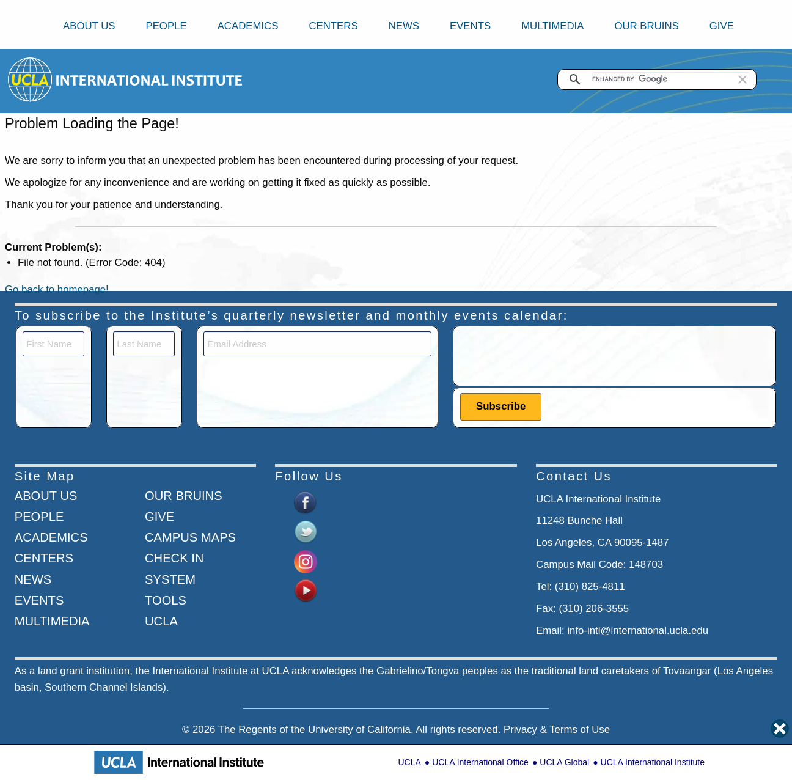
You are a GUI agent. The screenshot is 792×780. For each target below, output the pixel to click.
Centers (333, 26)
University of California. (361, 729)
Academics (248, 26)
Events (470, 26)
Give (722, 26)
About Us (89, 26)
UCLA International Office (480, 762)
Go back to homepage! (57, 289)
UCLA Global (564, 762)
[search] (671, 79)
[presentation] (553, 355)
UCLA (409, 762)
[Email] (317, 343)
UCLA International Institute (653, 762)
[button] (742, 79)
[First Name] (53, 343)
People (165, 26)
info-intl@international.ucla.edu (637, 630)
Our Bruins (646, 26)
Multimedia (552, 26)
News (404, 26)
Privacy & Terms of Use (557, 729)
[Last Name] (144, 343)
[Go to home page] (31, 79)
